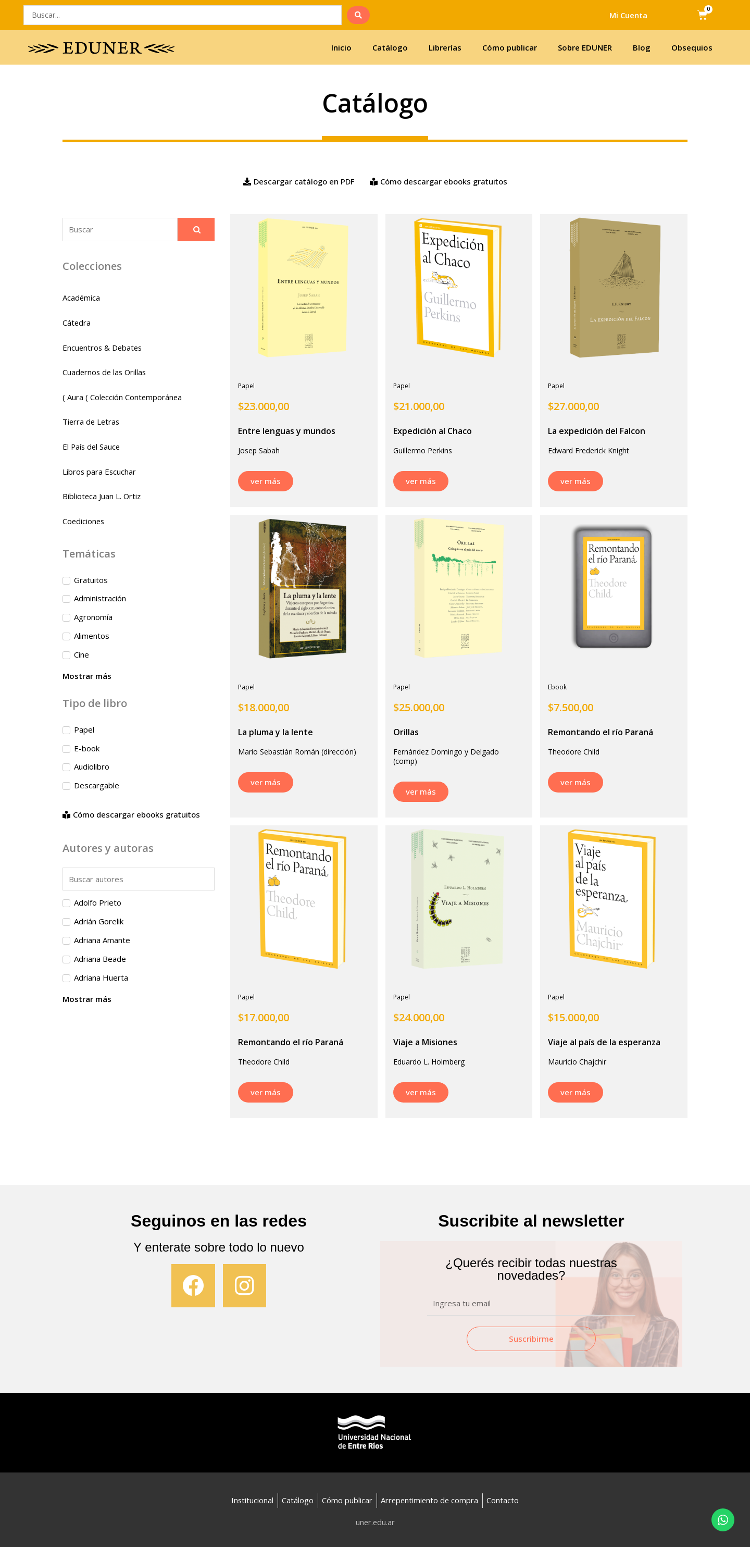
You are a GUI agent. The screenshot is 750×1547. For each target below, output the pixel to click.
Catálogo (390, 47)
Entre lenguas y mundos (286, 431)
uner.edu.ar (375, 1522)
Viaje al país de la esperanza (604, 1042)
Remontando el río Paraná (600, 732)
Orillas (406, 732)
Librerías (445, 47)
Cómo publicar (509, 47)
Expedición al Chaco (432, 431)
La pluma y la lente (275, 732)
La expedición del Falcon (596, 431)
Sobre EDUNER (585, 47)
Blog (642, 47)
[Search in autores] (139, 880)
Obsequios (691, 47)
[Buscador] (120, 229)
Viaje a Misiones (425, 1042)
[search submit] (358, 15)
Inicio (341, 47)
